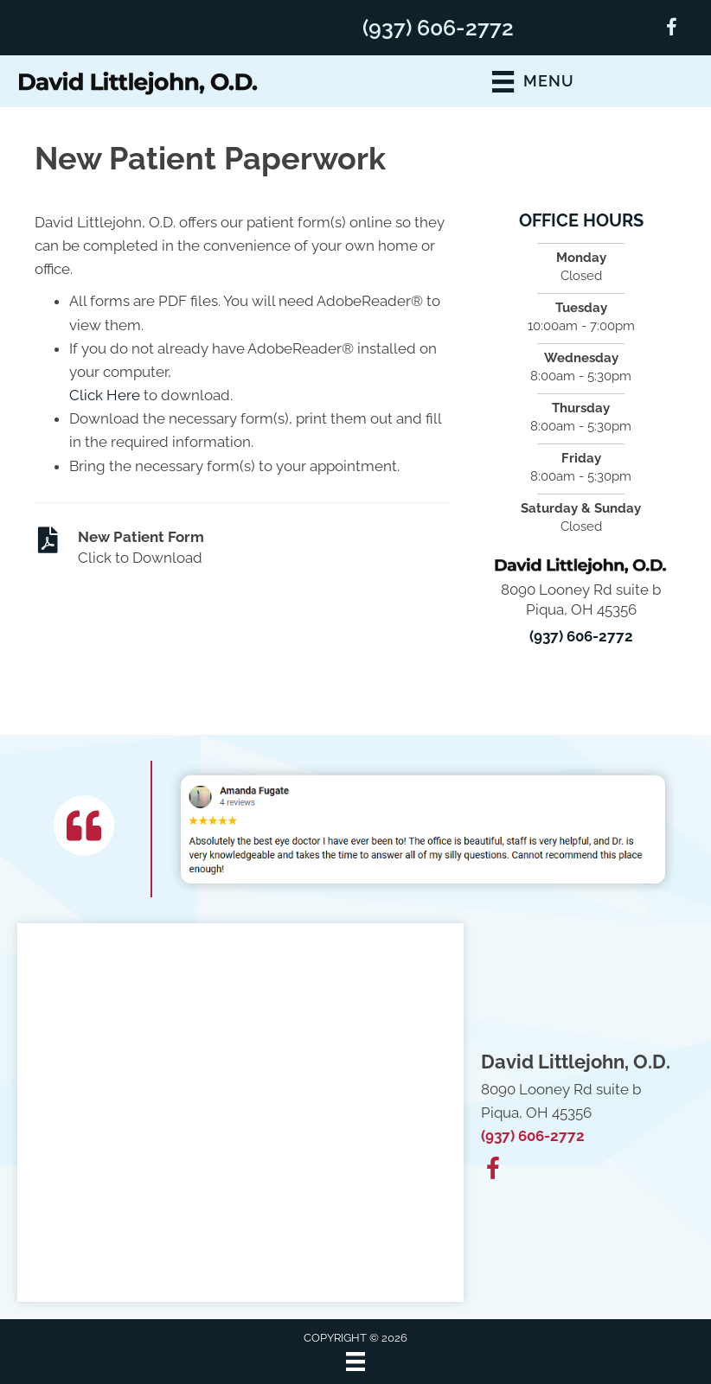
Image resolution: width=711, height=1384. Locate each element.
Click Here (104, 395)
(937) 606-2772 (438, 28)
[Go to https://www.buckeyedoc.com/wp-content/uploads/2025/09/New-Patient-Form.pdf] (243, 548)
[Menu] (355, 1361)
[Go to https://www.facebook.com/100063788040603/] (671, 29)
